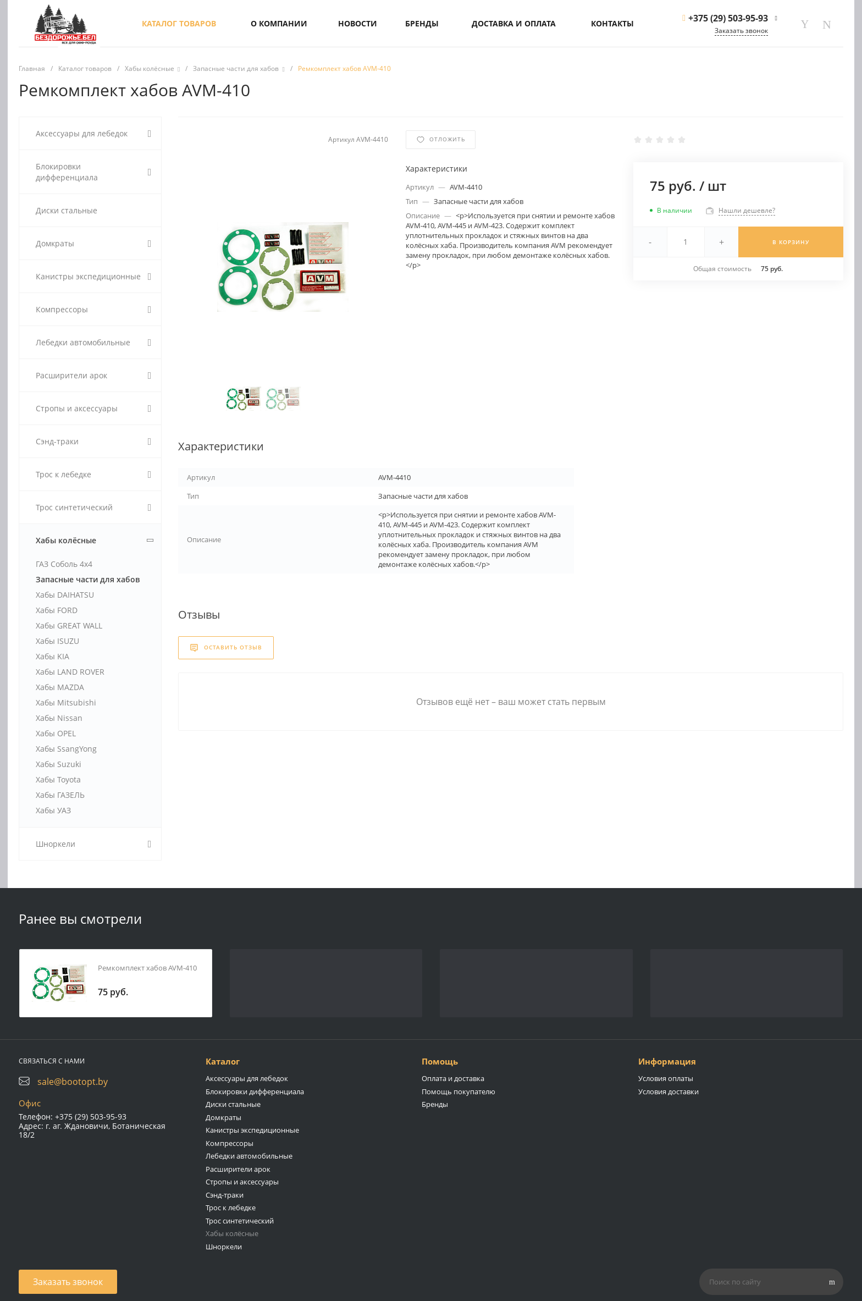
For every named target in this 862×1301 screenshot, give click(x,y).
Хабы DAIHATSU (65, 594)
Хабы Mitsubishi (66, 702)
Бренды (435, 1104)
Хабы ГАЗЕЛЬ (60, 795)
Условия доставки (668, 1091)
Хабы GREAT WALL (69, 625)
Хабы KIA (52, 656)
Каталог (223, 1061)
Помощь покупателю (458, 1091)
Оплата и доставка (453, 1078)
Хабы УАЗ (53, 810)
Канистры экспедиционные (252, 1130)
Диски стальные (233, 1104)
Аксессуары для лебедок (247, 1078)
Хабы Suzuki (58, 764)
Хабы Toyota (58, 779)
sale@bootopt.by (72, 1082)
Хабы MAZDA (60, 687)
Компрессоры (229, 1143)
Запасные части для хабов (88, 579)
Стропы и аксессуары (242, 1182)
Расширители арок (238, 1169)
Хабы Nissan (59, 718)
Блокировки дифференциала (255, 1091)
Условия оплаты (665, 1078)
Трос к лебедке (231, 1207)
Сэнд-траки (225, 1195)
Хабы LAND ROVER (70, 671)
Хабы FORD (57, 610)
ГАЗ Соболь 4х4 (64, 564)
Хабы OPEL (56, 733)
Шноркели (224, 1247)
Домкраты (223, 1117)
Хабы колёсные (232, 1233)
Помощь (440, 1061)
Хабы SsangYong (66, 748)
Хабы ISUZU (57, 641)
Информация (667, 1061)
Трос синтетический (240, 1221)
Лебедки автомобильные (249, 1156)
